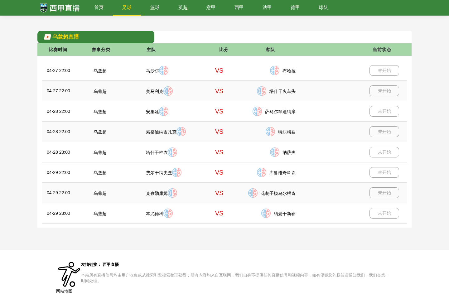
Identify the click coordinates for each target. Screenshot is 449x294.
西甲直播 (111, 264)
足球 (127, 7)
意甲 (211, 7)
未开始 (384, 70)
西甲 (239, 7)
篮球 (155, 7)
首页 (99, 7)
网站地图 (64, 291)
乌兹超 (100, 70)
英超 (183, 7)
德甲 (295, 7)
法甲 (267, 7)
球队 (323, 7)
